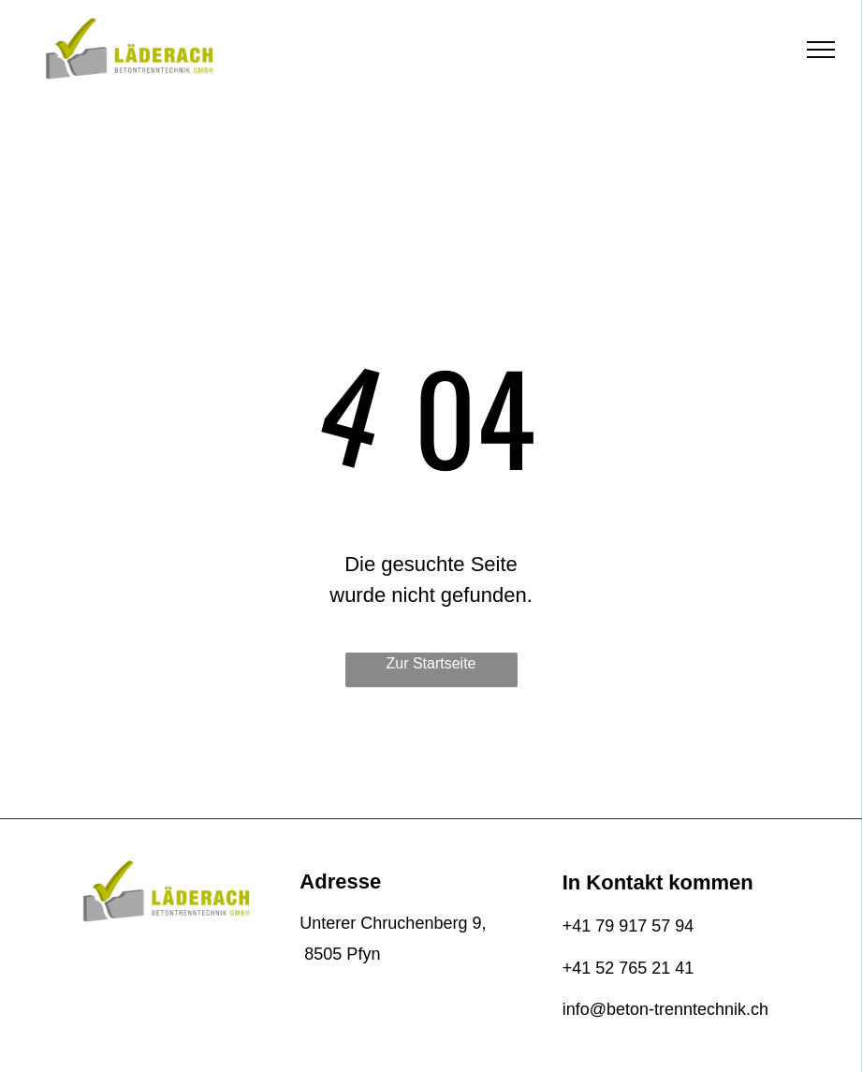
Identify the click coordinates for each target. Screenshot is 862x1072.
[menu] (820, 49)
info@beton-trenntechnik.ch (665, 1009)
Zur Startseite (430, 663)
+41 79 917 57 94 (628, 926)
